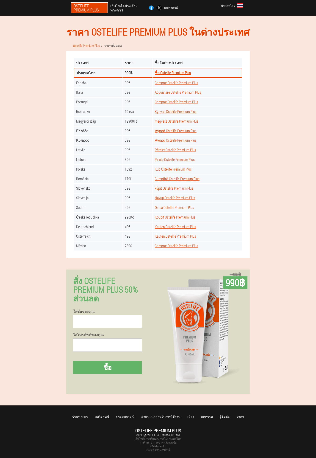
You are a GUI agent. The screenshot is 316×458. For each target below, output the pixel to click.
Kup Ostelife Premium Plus (173, 169)
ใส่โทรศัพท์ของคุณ (88, 335)
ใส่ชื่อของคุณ (84, 311)
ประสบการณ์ (125, 417)
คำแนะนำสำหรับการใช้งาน (160, 417)
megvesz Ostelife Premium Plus (176, 121)
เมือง (190, 417)
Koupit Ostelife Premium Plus (175, 217)
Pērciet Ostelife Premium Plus (175, 149)
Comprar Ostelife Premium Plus (176, 82)
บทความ (207, 417)
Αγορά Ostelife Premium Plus (176, 130)
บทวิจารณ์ (102, 417)
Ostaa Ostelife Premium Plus (174, 207)
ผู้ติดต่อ (225, 417)
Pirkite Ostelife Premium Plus (175, 159)
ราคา (240, 417)
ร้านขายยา (80, 417)
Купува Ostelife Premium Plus (176, 111)
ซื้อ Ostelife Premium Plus (173, 72)
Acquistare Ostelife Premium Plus (178, 92)
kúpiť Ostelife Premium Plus (174, 188)
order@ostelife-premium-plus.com (158, 435)
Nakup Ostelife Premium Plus (175, 197)
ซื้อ (107, 367)
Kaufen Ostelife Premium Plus (175, 226)
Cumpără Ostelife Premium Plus (177, 178)
